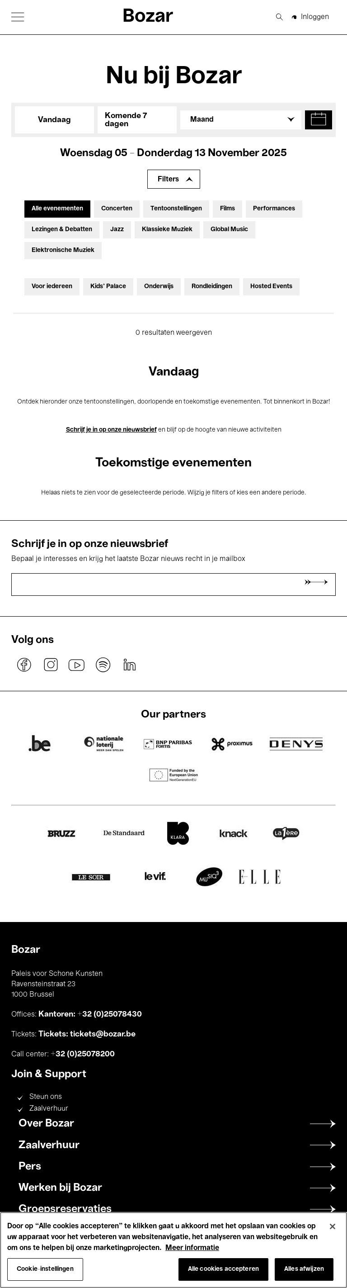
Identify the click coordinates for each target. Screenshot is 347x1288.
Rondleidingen (212, 287)
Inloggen (315, 17)
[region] (173, 1250)
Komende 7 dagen (126, 120)
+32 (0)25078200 (83, 1054)
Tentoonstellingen (176, 209)
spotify (103, 665)
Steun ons (45, 1097)
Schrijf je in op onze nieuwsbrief (111, 430)
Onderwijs (159, 287)
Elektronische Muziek (63, 250)
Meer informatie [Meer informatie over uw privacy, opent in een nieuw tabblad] (192, 1248)
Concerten (116, 209)
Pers (30, 1167)
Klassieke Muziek (167, 230)
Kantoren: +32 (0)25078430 (90, 1014)
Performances (274, 209)
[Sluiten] (332, 1226)
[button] (17, 17)
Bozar (147, 17)
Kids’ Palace (108, 287)
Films (227, 209)
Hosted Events (271, 287)
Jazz (117, 230)
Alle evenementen (57, 209)
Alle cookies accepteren (223, 1269)
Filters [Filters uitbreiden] (168, 179)
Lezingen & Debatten (62, 230)
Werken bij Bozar (60, 1188)
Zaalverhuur (48, 1109)
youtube (77, 665)
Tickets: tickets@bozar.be (87, 1034)
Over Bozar (46, 1124)
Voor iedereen (52, 287)
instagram (51, 665)
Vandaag (54, 120)
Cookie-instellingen (45, 1269)
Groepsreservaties (65, 1209)
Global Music (229, 230)
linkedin (129, 665)
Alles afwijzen (304, 1269)
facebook (24, 665)
